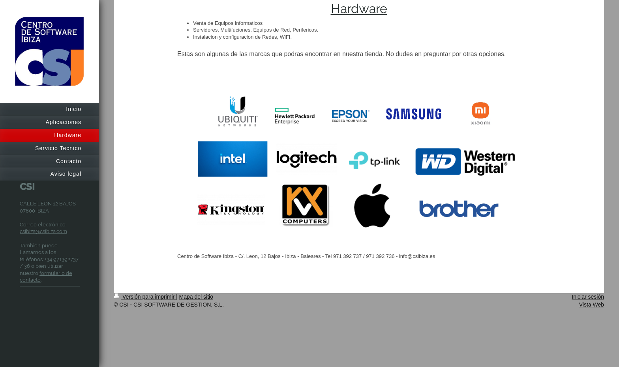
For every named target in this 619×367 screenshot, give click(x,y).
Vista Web (591, 304)
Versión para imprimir (145, 297)
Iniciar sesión (588, 297)
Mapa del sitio (196, 297)
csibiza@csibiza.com (43, 231)
